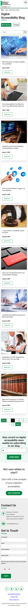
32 (13, 424)
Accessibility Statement (14, 594)
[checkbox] (5, 568)
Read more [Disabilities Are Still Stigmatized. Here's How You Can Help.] (7, 367)
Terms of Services (14, 599)
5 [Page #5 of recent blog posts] (25, 420)
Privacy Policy (14, 597)
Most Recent (6, 25)
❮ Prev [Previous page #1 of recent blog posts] (4, 420)
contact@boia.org (12, 524)
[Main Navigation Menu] (25, 2)
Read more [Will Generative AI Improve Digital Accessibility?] (7, 72)
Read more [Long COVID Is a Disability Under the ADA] (7, 241)
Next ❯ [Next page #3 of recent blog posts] (18, 424)
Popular (16, 25)
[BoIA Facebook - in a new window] (7, 589)
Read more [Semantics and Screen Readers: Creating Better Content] (7, 156)
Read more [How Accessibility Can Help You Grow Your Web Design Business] (7, 114)
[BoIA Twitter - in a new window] (12, 589)
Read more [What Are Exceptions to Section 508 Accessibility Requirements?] (7, 409)
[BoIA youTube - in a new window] (21, 589)
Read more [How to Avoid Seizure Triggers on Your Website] (7, 198)
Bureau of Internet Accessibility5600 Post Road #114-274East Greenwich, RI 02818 (15, 515)
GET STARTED (14, 493)
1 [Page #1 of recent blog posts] (8, 420)
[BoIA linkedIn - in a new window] (16, 589)
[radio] (4, 568)
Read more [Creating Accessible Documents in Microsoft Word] (7, 325)
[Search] (14, 32)
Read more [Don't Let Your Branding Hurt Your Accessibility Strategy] (7, 283)
